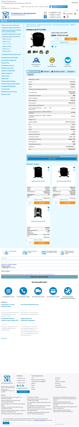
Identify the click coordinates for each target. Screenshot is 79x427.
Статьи (27, 6)
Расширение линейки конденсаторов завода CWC (9, 319)
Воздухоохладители (6, 73)
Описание (46, 71)
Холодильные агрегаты (7, 65)
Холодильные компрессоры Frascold (11, 34)
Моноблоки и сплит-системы (9, 91)
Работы (33, 383)
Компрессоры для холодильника (10, 25)
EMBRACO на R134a (6, 38)
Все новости (4, 338)
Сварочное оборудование (8, 70)
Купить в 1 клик (64, 42)
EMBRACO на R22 (6, 41)
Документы (70, 71)
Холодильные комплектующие (9, 57)
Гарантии (30, 74)
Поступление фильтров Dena (30, 304)
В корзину (71, 39)
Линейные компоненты (7, 68)
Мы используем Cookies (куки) (56, 424)
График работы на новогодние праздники (28, 319)
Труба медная (5, 78)
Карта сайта (58, 385)
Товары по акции (5, 94)
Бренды (23, 6)
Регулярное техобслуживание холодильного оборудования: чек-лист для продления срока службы (64, 399)
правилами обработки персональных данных (33, 274)
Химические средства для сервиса (10, 83)
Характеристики (34, 71)
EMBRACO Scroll (6, 48)
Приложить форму (6, 266)
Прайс (32, 385)
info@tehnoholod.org (45, 13)
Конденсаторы (5, 62)
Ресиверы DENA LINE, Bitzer (8, 86)
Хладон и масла (5, 76)
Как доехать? (75, 2)
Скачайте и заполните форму (9, 264)
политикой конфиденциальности (48, 274)
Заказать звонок (45, 16)
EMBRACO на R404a (6, 43)
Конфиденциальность (61, 387)
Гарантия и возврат (43, 6)
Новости (3, 6)
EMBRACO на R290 (6, 51)
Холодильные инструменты (8, 60)
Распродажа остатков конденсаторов (10, 8)
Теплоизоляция (5, 89)
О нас (32, 377)
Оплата (36, 6)
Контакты (57, 383)
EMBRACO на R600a (6, 46)
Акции (33, 387)
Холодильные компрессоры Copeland (11, 54)
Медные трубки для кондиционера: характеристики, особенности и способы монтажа (63, 403)
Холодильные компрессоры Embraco (11, 36)
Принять (6, 423)
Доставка (31, 6)
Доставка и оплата (59, 71)
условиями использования (40, 420)
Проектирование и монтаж (38, 379)
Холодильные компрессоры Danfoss (11, 27)
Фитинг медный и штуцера (8, 81)
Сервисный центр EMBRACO (38, 381)
